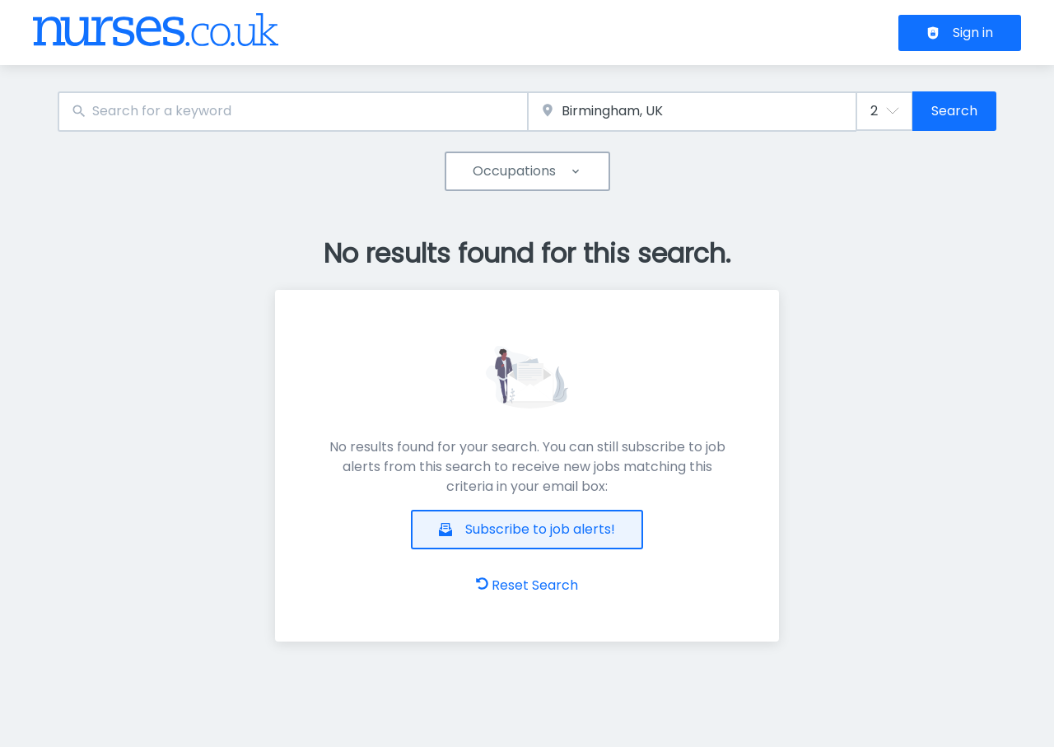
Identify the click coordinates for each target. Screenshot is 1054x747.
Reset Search (527, 585)
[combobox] (293, 111)
